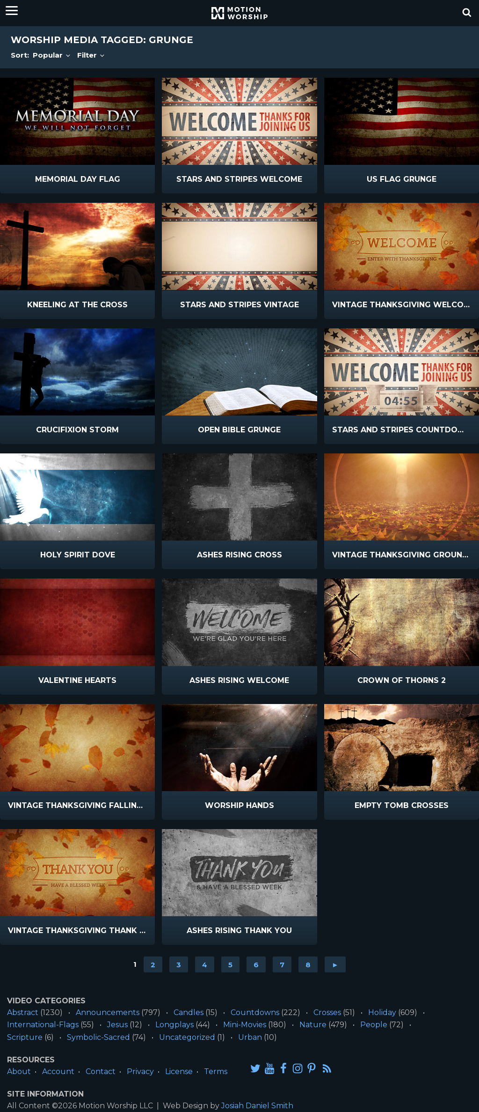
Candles (188, 1012)
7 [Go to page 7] (282, 964)
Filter (91, 55)
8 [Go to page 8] (308, 964)
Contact (101, 1071)
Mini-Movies (244, 1024)
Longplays (174, 1024)
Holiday (382, 1012)
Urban (250, 1037)
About (19, 1071)
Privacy (140, 1071)
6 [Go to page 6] (256, 964)
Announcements (107, 1012)
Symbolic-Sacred (98, 1037)
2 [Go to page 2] (153, 964)
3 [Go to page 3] (178, 964)
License (179, 1071)
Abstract (22, 1012)
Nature (313, 1024)
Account (58, 1071)
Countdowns (255, 1012)
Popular (52, 55)
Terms (215, 1071)
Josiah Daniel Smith (257, 1105)
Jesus (117, 1024)
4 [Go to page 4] (204, 964)
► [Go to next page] (335, 964)
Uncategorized (187, 1037)
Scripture (25, 1037)
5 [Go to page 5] (230, 964)
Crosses (327, 1012)
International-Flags (43, 1024)
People (373, 1024)
